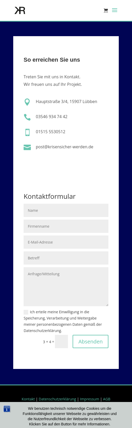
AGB (106, 399)
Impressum (89, 399)
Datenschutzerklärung (57, 399)
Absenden (90, 341)
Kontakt (28, 399)
